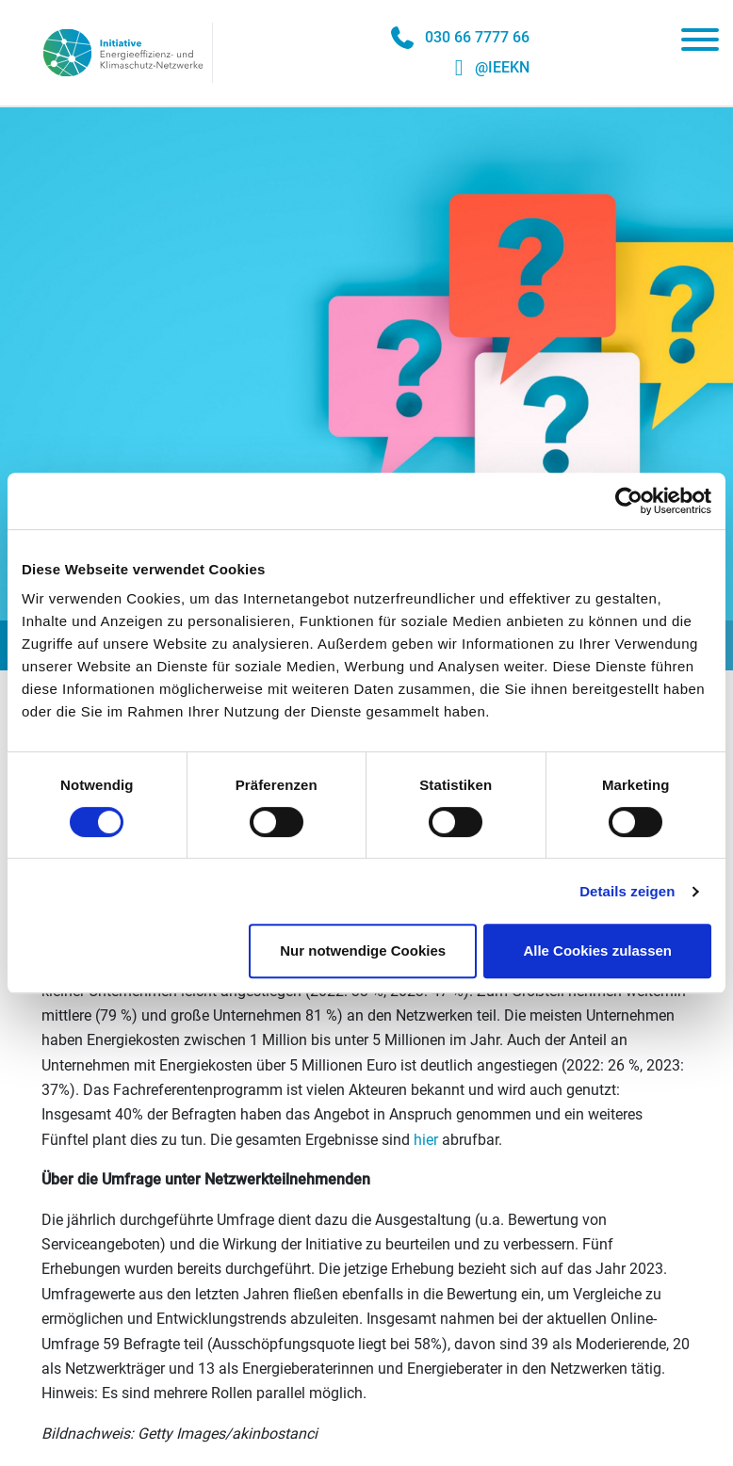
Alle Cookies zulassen (597, 950)
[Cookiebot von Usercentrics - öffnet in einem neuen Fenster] (628, 501)
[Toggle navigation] (700, 43)
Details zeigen (627, 891)
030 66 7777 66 (477, 37)
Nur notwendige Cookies (363, 950)
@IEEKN (502, 67)
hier (426, 1140)
